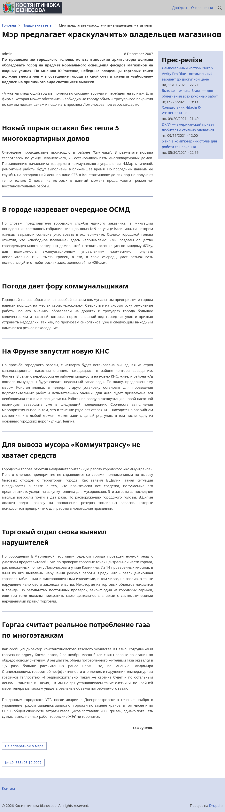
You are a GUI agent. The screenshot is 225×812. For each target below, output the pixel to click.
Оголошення (202, 7)
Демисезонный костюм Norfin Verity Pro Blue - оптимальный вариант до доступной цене (187, 74)
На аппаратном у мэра (24, 746)
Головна (9, 25)
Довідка (179, 7)
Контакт (8, 788)
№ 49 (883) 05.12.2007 (23, 762)
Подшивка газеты (37, 25)
